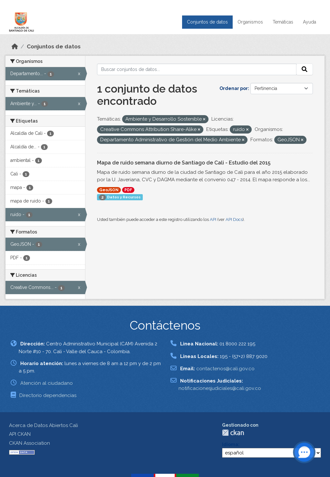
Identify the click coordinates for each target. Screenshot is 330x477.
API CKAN (20, 434)
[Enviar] (304, 69)
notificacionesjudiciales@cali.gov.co (220, 388)
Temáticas (283, 22)
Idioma (230, 444)
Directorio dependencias (47, 395)
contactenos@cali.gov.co (225, 369)
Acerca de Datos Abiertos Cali (43, 425)
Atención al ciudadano (46, 383)
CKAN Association (29, 443)
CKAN (233, 432)
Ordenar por (233, 88)
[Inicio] (15, 46)
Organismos (250, 22)
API (213, 219)
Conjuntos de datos (207, 22)
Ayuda (309, 22)
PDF (128, 190)
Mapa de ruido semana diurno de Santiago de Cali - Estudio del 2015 (183, 163)
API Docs (234, 219)
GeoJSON (109, 190)
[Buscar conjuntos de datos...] (197, 69)
